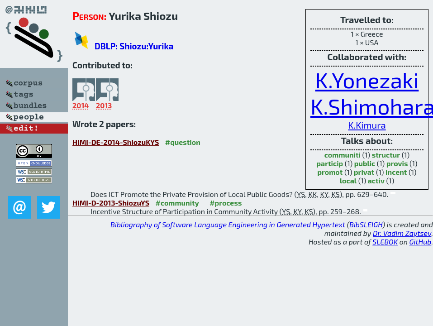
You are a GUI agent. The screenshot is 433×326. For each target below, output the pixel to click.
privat (364, 172)
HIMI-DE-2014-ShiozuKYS (115, 142)
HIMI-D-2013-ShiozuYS (110, 202)
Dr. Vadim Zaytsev (402, 233)
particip (329, 163)
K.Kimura (366, 124)
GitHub (420, 241)
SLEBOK (385, 241)
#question (182, 142)
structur (386, 154)
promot (330, 172)
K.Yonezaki (367, 80)
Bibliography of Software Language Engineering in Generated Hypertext (227, 224)
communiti (342, 154)
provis (397, 163)
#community (177, 202)
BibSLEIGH (365, 224)
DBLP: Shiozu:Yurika (134, 46)
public (364, 163)
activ (376, 180)
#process (225, 202)
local (348, 180)
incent (396, 172)
